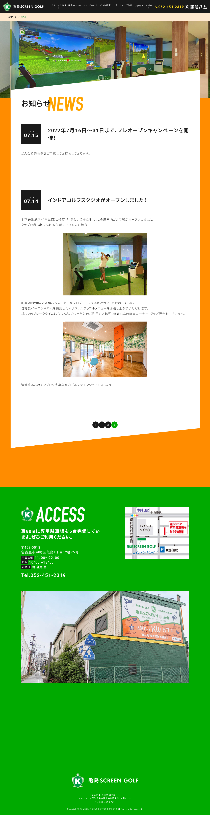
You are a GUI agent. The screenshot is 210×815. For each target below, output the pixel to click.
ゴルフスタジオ (58, 5)
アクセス (139, 5)
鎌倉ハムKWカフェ (77, 5)
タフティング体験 (124, 5)
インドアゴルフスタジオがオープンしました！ (97, 200)
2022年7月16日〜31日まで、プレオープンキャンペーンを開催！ (118, 134)
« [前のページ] (95, 424)
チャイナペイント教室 (100, 5)
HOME (10, 17)
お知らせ (148, 6)
